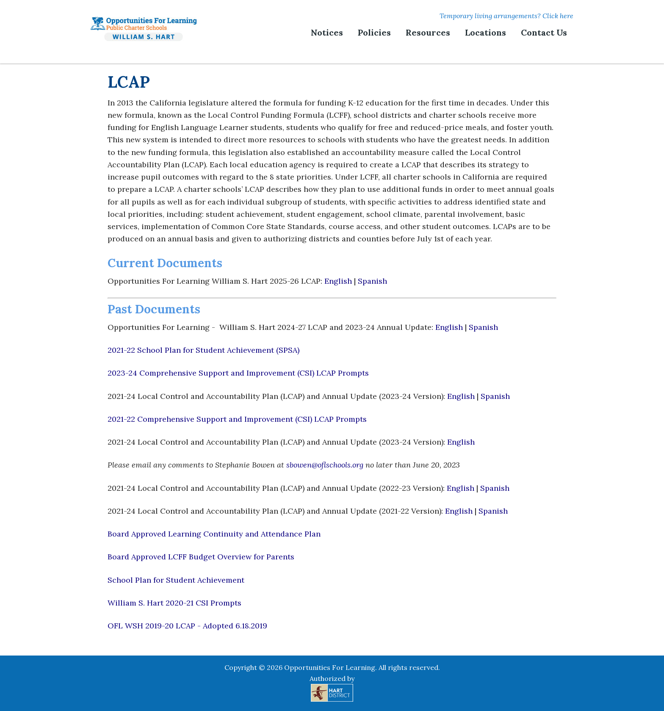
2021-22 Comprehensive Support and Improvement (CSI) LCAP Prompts (237, 419)
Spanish (372, 281)
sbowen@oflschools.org (324, 465)
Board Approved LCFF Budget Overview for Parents (201, 557)
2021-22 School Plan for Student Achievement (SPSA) (203, 350)
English (339, 281)
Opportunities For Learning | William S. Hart (143, 29)
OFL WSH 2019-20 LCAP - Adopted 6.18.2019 (187, 626)
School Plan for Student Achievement (176, 580)
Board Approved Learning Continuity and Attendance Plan (214, 534)
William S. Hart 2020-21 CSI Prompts (174, 603)
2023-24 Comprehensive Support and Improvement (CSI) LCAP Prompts (238, 373)
